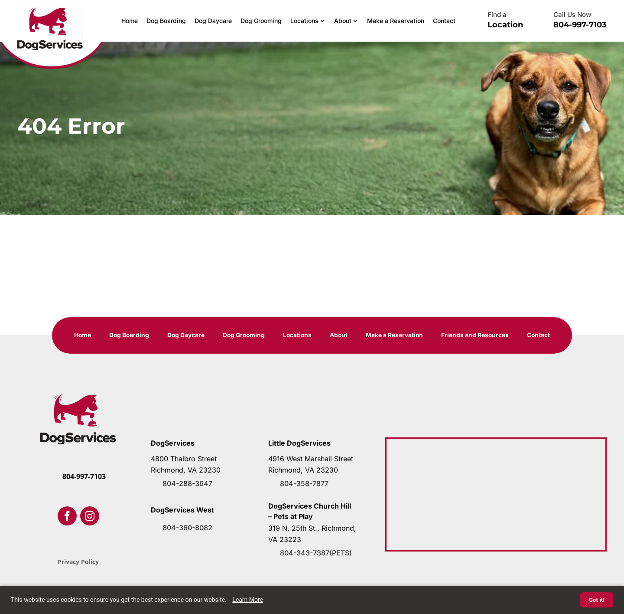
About (342, 20)
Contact (444, 20)
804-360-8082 (187, 528)
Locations (304, 20)
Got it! (596, 600)
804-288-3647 (187, 483)
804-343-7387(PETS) (316, 553)
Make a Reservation (395, 20)
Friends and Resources (477, 335)
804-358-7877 (304, 483)
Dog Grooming (261, 20)
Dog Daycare (213, 20)
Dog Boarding (166, 20)
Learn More (247, 599)
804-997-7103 (580, 25)
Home (129, 20)
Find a (497, 14)
